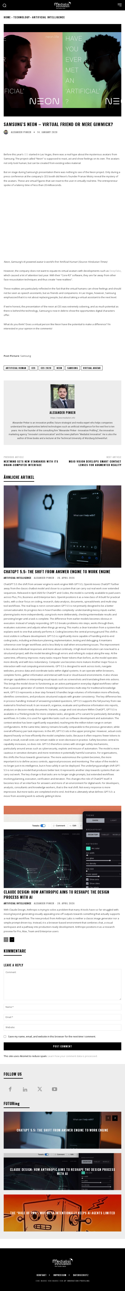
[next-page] (12, 939)
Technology (21, 17)
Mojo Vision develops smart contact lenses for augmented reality (95, 463)
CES (26, 154)
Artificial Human (16, 368)
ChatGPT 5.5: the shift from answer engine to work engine (57, 571)
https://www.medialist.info (62, 418)
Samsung (72, 368)
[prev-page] (6, 939)
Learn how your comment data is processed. (72, 1056)
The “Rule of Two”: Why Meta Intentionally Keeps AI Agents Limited (62, 1213)
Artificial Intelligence (48, 17)
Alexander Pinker (21, 132)
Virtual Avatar (92, 368)
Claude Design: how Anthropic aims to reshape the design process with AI (56, 894)
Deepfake (115, 270)
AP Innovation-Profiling (76, 1280)
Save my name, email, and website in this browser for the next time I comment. (52, 1036)
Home (7, 17)
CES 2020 (46, 368)
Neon (59, 368)
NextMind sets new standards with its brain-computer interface (31, 463)
